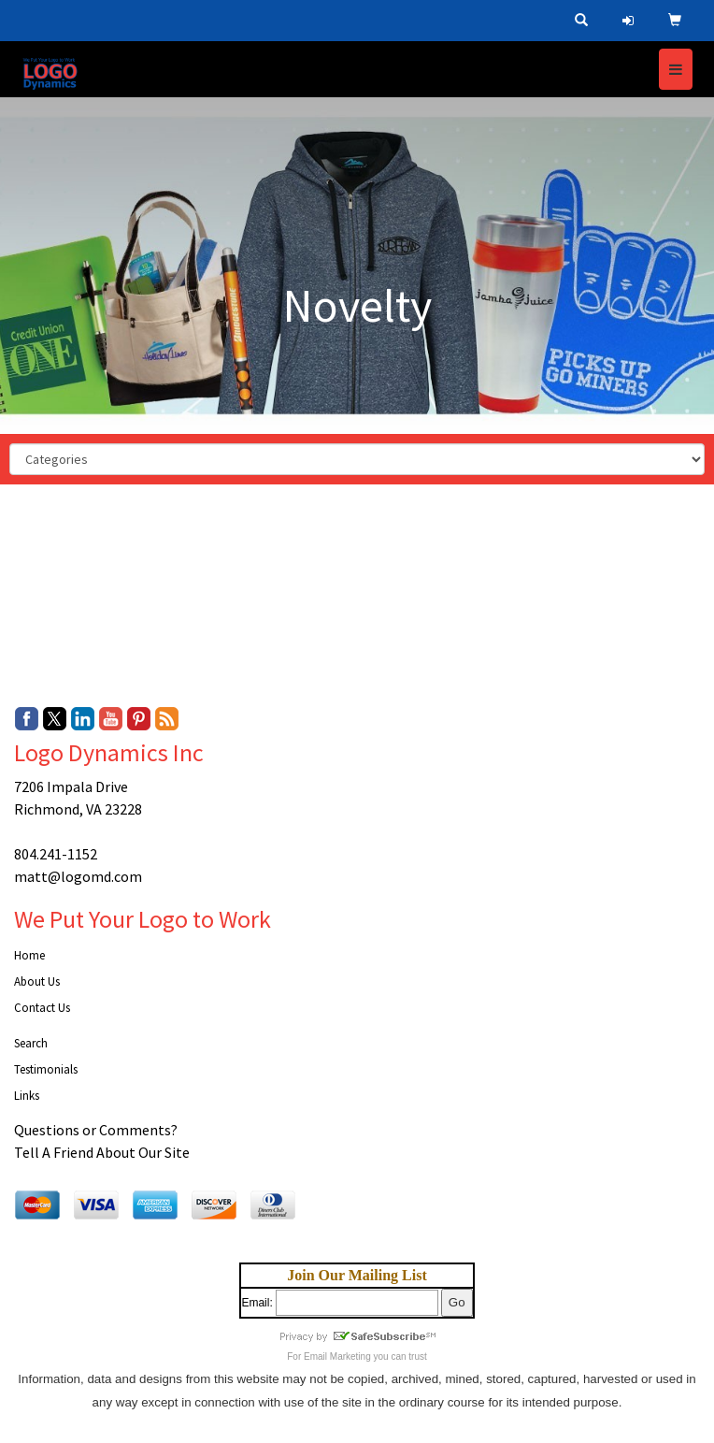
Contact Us (42, 1008)
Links (26, 1096)
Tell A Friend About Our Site (102, 1152)
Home (29, 955)
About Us (37, 981)
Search (31, 1043)
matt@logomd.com (78, 876)
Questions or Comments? (96, 1129)
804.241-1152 (55, 853)
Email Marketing (337, 1356)
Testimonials (46, 1069)
